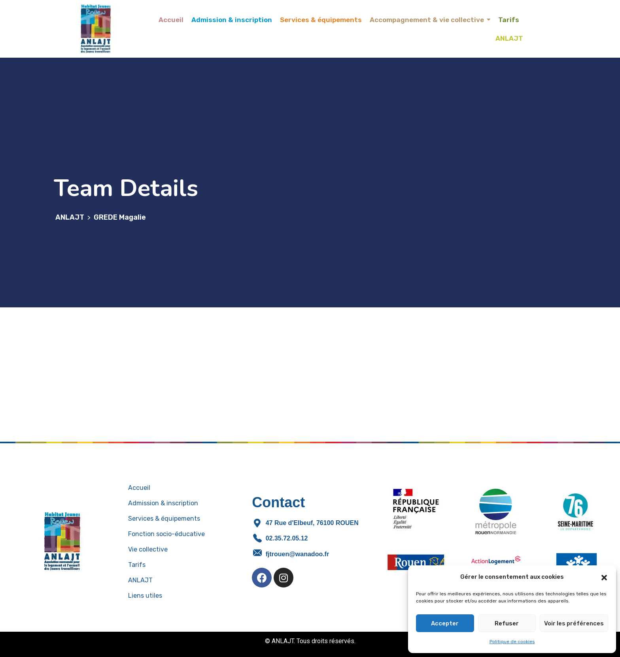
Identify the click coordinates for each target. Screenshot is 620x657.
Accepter (445, 623)
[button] (604, 577)
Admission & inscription (163, 503)
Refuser (507, 623)
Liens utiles (145, 595)
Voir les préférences (574, 623)
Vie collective (148, 549)
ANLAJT (140, 580)
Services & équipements (164, 518)
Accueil (139, 487)
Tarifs (137, 565)
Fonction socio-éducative (166, 534)
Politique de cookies (512, 641)
